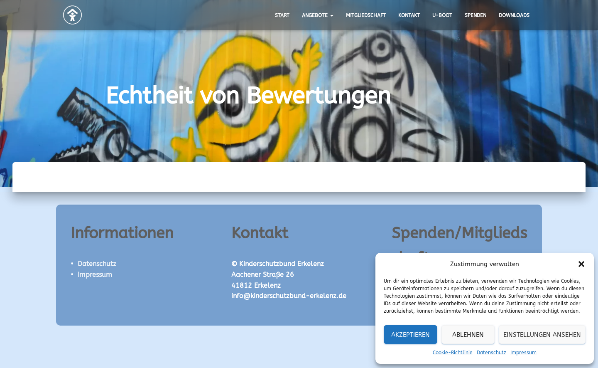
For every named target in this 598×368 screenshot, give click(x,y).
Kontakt (409, 15)
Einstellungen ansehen (542, 334)
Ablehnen (468, 334)
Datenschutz (491, 353)
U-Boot (442, 15)
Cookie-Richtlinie (453, 353)
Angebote (317, 15)
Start (282, 15)
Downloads (514, 15)
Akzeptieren (410, 334)
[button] (581, 264)
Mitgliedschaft (366, 15)
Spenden (475, 15)
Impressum (523, 353)
